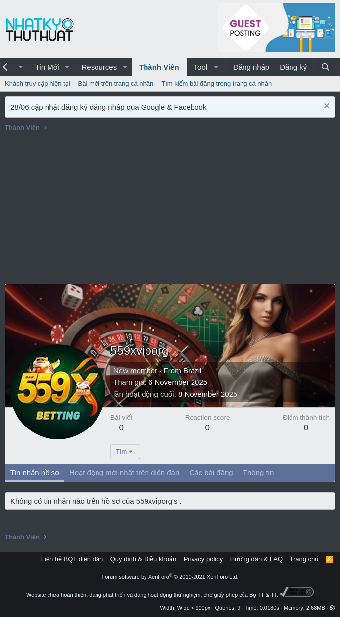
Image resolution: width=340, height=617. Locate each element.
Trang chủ (304, 559)
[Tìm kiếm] (325, 67)
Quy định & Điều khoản (143, 559)
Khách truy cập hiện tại (37, 83)
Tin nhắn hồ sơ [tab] (34, 472)
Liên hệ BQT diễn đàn (72, 559)
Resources (99, 67)
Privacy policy (203, 559)
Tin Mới (47, 67)
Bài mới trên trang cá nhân (116, 83)
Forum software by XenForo (170, 577)
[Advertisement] (170, 209)
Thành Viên (159, 67)
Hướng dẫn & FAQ (256, 559)
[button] (21, 67)
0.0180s (269, 608)
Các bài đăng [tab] (211, 472)
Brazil (192, 370)
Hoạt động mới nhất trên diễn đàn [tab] (124, 472)
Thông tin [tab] (258, 472)
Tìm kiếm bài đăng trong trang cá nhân (216, 83)
